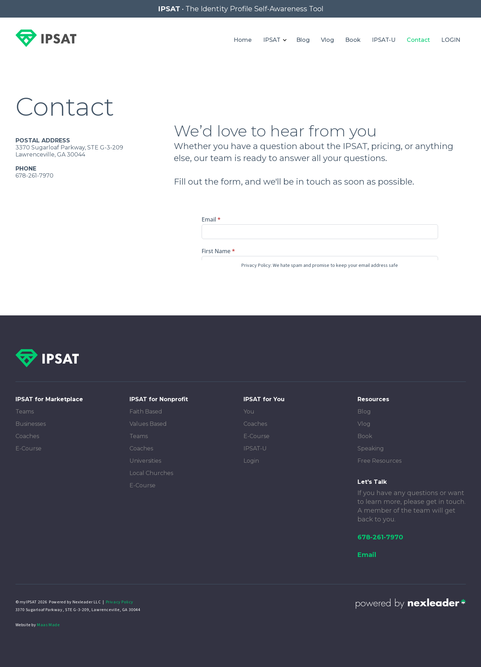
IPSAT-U (383, 40)
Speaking (370, 448)
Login (251, 460)
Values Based (148, 424)
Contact (418, 40)
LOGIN (450, 40)
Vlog (327, 40)
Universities (145, 460)
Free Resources (379, 460)
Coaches (27, 436)
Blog (303, 40)
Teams (24, 411)
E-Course (28, 448)
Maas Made (48, 625)
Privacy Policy (119, 602)
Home (243, 40)
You (248, 411)
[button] (274, 40)
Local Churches (151, 473)
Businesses (30, 424)
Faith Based (145, 411)
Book (353, 40)
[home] (45, 38)
